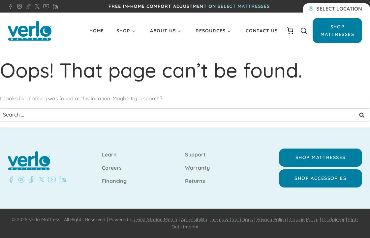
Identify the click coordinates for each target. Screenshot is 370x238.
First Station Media (157, 219)
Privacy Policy (271, 219)
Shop (123, 31)
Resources (211, 31)
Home (96, 31)
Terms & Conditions (232, 219)
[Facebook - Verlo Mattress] (10, 6)
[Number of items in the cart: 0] (290, 30)
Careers (112, 168)
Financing (114, 181)
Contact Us (262, 31)
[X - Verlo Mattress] (36, 6)
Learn (109, 154)
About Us (163, 31)
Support (195, 154)
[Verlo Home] (29, 31)
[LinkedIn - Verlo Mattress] (54, 6)
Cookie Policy (304, 219)
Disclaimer (333, 219)
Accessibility (194, 219)
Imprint (191, 227)
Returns (195, 181)
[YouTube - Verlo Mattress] (45, 6)
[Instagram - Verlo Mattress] (18, 6)
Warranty (197, 168)
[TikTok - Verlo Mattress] (27, 6)
